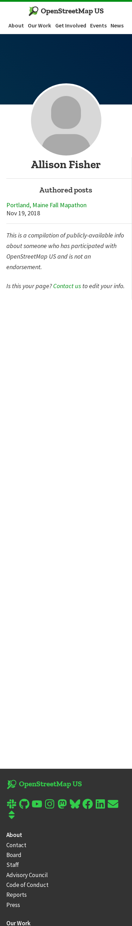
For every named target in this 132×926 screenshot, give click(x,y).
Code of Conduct (27, 885)
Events (98, 25)
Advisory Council (27, 875)
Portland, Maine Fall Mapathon (46, 205)
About (16, 25)
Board (13, 855)
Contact (16, 845)
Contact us (67, 286)
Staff (12, 865)
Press (13, 905)
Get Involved (70, 25)
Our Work (39, 25)
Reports (16, 895)
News (117, 25)
